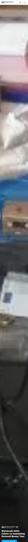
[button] (25, 2)
